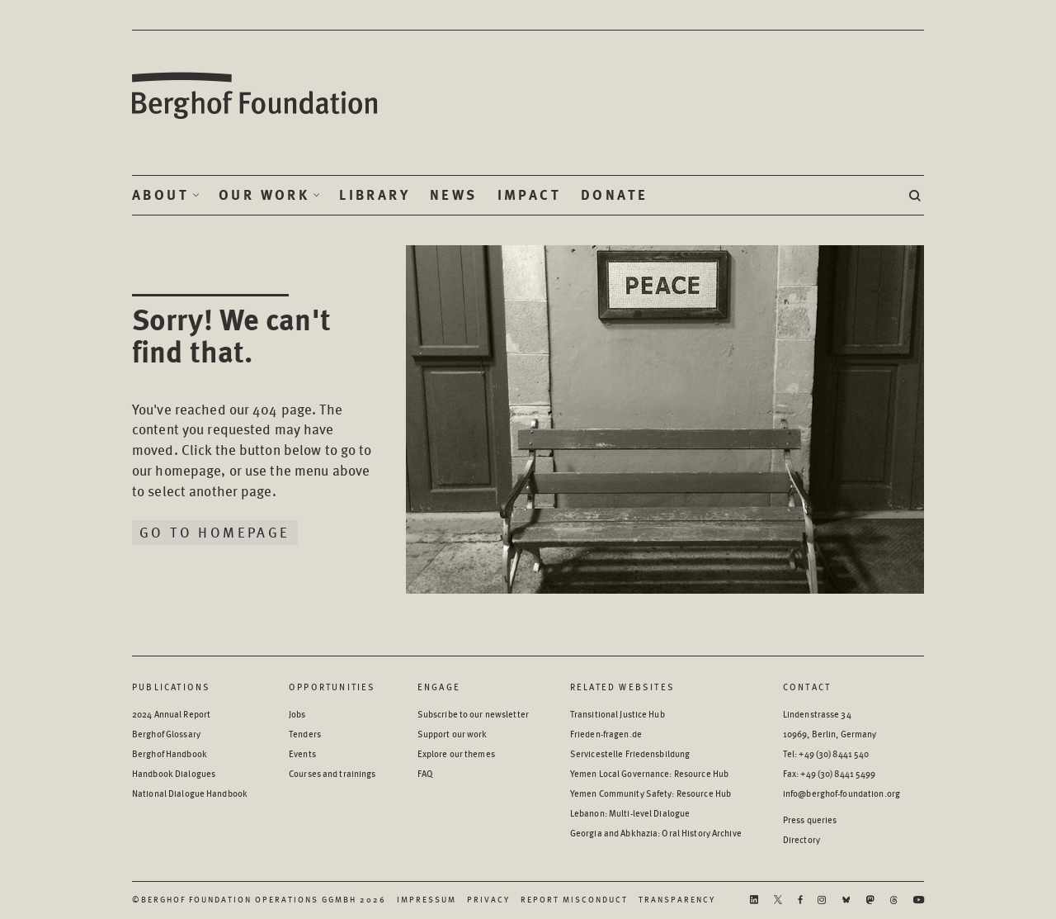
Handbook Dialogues (173, 773)
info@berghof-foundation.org (841, 793)
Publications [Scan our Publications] (171, 686)
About (160, 195)
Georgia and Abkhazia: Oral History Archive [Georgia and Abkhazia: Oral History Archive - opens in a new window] (656, 833)
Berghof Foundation (256, 96)
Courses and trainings (332, 773)
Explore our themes (456, 753)
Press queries (810, 819)
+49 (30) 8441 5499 (837, 773)
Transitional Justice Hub (617, 714)
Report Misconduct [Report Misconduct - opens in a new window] (574, 899)
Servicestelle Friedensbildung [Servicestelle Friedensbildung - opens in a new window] (630, 753)
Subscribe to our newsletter (473, 714)
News (454, 195)
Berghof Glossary (166, 733)
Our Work (264, 195)
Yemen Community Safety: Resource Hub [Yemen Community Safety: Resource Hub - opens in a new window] (650, 793)
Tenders (305, 733)
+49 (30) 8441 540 (834, 753)
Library (374, 195)
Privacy (488, 899)
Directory (801, 839)
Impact (529, 195)
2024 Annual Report (171, 714)
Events (302, 753)
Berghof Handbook (169, 753)
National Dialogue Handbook (190, 793)
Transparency (677, 899)
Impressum (426, 899)
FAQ (425, 773)
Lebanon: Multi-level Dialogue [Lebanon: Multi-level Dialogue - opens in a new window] (630, 813)
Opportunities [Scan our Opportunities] (332, 686)
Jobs (297, 714)
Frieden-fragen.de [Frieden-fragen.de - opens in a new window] (606, 733)
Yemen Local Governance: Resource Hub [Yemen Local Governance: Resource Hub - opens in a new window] (649, 773)
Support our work (452, 733)
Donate (614, 195)
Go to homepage (214, 532)
